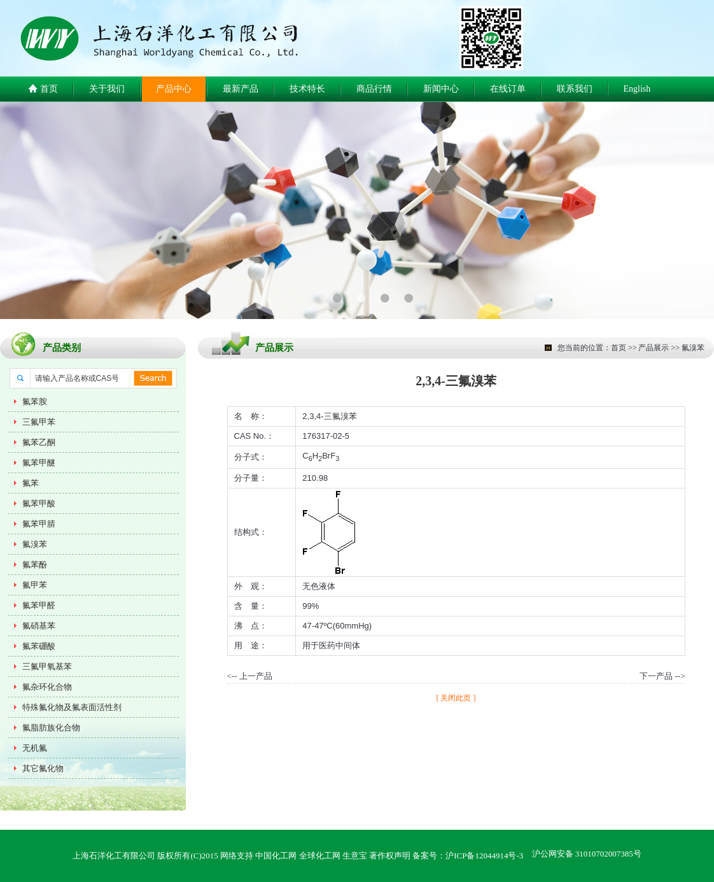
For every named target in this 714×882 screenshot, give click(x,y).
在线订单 (508, 89)
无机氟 (34, 748)
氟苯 (30, 483)
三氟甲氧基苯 (47, 666)
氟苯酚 (34, 564)
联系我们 (574, 89)
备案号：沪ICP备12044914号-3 (467, 855)
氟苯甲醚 (38, 462)
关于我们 (107, 89)
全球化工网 (319, 855)
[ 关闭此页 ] (456, 698)
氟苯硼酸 (38, 646)
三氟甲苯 (38, 422)
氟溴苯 (34, 544)
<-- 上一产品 (249, 676)
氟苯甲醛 (38, 605)
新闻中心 (441, 89)
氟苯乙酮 (38, 442)
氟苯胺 (34, 401)
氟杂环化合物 (47, 687)
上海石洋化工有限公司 (114, 855)
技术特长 (307, 89)
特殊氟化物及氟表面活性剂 (72, 707)
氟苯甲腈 (38, 524)
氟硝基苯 (38, 625)
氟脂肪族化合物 (51, 727)
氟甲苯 (34, 585)
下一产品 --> (662, 676)
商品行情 (374, 89)
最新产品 (240, 89)
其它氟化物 (43, 768)
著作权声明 (389, 855)
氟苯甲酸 (38, 503)
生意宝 (354, 855)
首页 (43, 89)
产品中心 (174, 89)
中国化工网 (276, 855)
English (637, 89)
